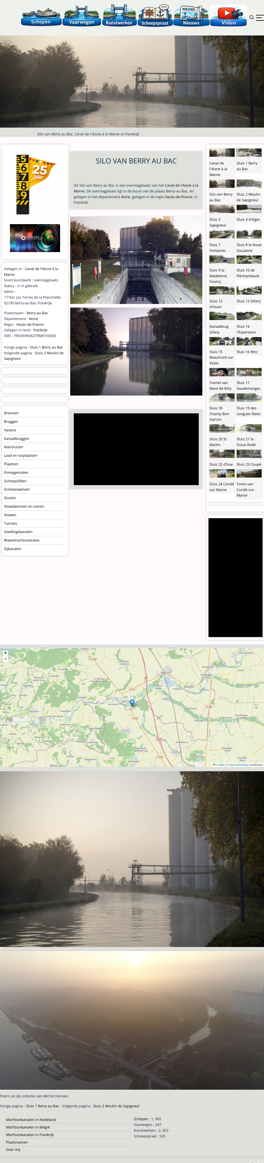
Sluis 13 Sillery (249, 301)
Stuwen (10, 514)
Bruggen (11, 421)
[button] (132, 703)
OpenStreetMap (238, 764)
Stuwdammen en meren (24, 506)
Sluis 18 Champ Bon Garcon (219, 414)
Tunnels (10, 523)
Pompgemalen (16, 472)
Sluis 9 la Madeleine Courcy (218, 276)
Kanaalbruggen (16, 438)
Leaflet (219, 764)
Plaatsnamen (17, 1142)
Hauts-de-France (178, 196)
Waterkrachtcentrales (21, 540)
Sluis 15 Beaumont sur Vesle (221, 357)
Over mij (13, 1149)
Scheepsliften (15, 481)
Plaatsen (11, 464)
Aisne (125, 196)
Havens (10, 430)
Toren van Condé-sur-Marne (246, 490)
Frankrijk (40, 330)
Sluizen (10, 497)
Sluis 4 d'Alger (248, 219)
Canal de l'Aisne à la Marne (218, 169)
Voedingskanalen (18, 531)
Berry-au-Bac (37, 313)
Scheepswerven (17, 489)
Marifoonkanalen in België (28, 1127)
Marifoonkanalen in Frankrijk (30, 1134)
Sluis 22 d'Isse (221, 464)
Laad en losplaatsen (20, 455)
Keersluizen (13, 446)
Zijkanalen (12, 548)
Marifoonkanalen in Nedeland (31, 1119)
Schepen (141, 1118)
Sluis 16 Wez (247, 351)
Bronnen (11, 413)
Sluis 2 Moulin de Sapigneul (116, 1106)
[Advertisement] (135, 449)
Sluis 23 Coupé (249, 464)
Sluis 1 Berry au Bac (46, 347)
